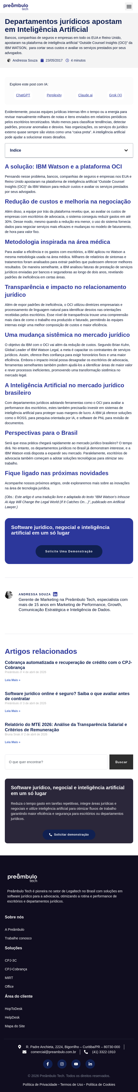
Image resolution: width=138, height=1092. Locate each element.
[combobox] (56, 761)
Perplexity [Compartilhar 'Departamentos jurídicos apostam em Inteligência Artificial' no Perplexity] (54, 95)
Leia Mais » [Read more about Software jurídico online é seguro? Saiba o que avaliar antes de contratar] (12, 711)
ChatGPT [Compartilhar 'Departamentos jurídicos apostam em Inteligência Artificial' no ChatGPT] (23, 95)
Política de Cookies (100, 1084)
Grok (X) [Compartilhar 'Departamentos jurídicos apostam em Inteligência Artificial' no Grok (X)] (115, 95)
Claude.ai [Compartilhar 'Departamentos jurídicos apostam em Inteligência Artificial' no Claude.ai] (85, 95)
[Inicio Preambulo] (21, 6)
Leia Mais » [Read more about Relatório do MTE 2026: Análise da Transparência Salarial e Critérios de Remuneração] (12, 742)
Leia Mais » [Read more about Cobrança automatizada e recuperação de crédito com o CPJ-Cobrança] (12, 680)
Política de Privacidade (40, 1084)
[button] (129, 6)
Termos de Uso (71, 1084)
